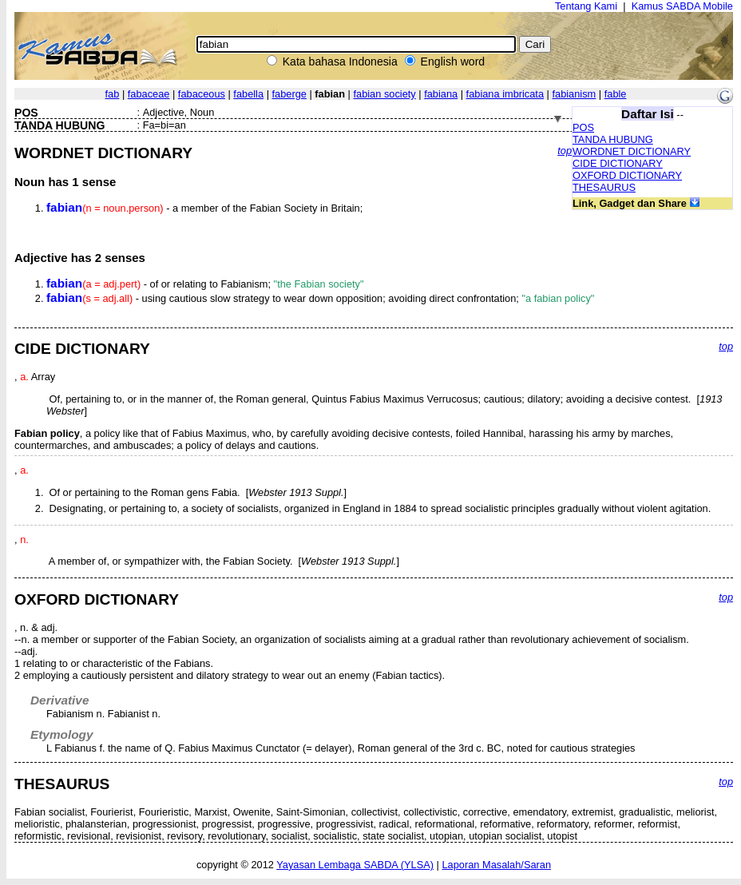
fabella (248, 94)
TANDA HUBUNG (613, 139)
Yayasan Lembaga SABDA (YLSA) (355, 865)
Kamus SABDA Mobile (682, 6)
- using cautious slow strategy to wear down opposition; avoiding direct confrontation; (320, 298)
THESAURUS (604, 187)
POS (583, 127)
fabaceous (201, 94)
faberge (289, 94)
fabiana (441, 94)
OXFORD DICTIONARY (627, 175)
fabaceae (149, 94)
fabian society (384, 94)
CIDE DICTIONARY (618, 163)
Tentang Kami (586, 6)
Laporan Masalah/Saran (496, 865)
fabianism (574, 94)
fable (615, 94)
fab (112, 94)
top (564, 151)
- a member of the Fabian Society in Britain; (204, 208)
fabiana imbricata (505, 94)
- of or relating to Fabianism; (205, 284)
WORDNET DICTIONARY (632, 151)
